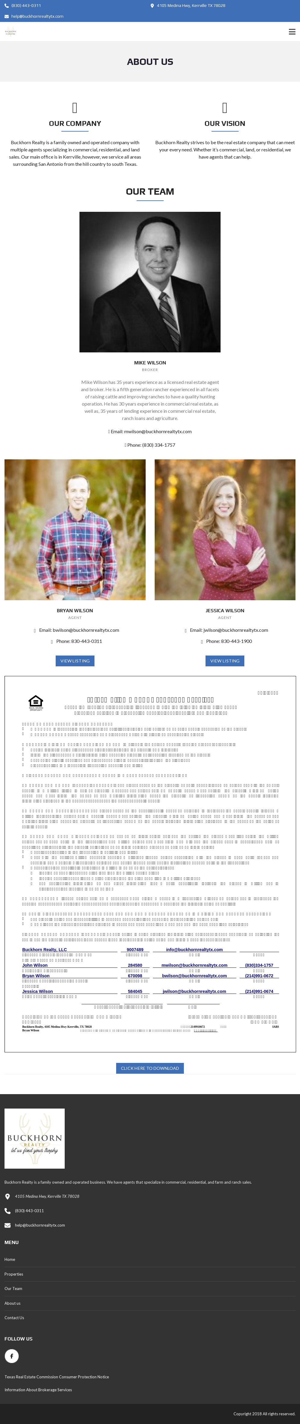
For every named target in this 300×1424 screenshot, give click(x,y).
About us (12, 1303)
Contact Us (14, 1317)
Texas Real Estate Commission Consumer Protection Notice (57, 1376)
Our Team (13, 1288)
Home (10, 1259)
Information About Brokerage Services (38, 1389)
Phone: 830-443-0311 (75, 641)
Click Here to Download (150, 1068)
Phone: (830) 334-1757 (150, 445)
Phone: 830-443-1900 (225, 641)
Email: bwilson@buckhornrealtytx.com (75, 630)
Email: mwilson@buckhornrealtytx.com (150, 431)
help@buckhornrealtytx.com (34, 16)
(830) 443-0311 (23, 5)
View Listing (75, 660)
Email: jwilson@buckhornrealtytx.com (225, 630)
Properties (14, 1274)
